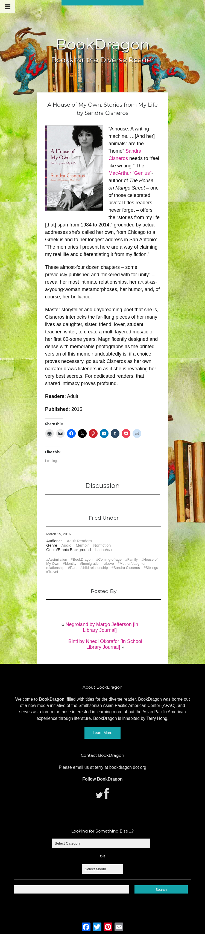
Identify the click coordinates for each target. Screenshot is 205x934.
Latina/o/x (103, 550)
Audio (66, 545)
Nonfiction (102, 545)
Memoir (82, 545)
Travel (53, 572)
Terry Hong (157, 718)
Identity (71, 563)
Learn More (102, 733)
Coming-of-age (110, 559)
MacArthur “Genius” (130, 173)
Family (132, 559)
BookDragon (102, 44)
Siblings (152, 568)
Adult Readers (79, 541)
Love (110, 563)
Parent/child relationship (89, 568)
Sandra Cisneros (126, 568)
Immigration (91, 563)
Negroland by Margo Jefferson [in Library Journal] (102, 627)
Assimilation (57, 559)
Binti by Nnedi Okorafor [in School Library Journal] (105, 644)
